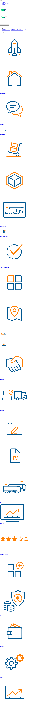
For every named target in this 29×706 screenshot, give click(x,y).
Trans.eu (3, 2)
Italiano (25, 29)
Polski (6, 30)
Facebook (3, 4)
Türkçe (18, 30)
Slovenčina (15, 30)
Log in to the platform (5, 3)
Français (19, 29)
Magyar (22, 29)
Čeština (9, 29)
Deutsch (11, 29)
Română (8, 30)
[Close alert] (1, 0)
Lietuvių (3, 30)
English (14, 29)
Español (17, 29)
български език (5, 29)
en (2, 28)
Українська (21, 30)
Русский (11, 30)
